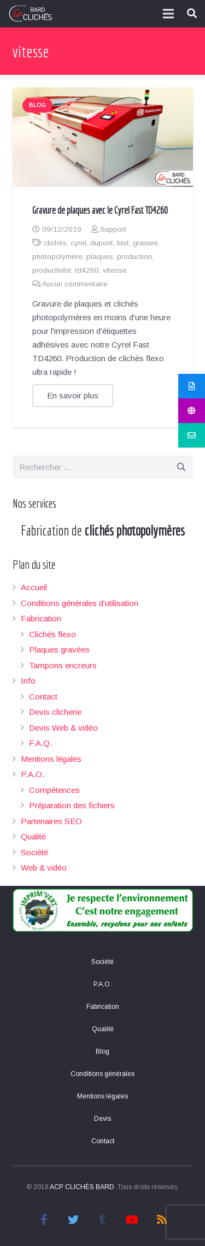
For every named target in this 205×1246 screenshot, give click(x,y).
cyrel (78, 243)
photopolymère (57, 256)
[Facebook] (43, 1219)
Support (113, 229)
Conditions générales (102, 1074)
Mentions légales (51, 758)
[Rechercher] (181, 467)
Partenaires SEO (51, 821)
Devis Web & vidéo (63, 727)
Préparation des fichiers (72, 805)
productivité (51, 270)
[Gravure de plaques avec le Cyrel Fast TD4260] (103, 137)
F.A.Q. (40, 743)
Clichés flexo (52, 634)
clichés (55, 243)
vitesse (115, 270)
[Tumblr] (102, 1219)
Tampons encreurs (63, 665)
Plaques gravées (59, 649)
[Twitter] (73, 1219)
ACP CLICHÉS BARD (82, 1187)
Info (28, 680)
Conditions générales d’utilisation (79, 603)
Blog (37, 105)
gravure (145, 243)
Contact (43, 696)
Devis (102, 1118)
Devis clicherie (55, 711)
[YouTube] (132, 1219)
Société (34, 852)
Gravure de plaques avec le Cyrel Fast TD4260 (100, 210)
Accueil (34, 587)
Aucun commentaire (75, 284)
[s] (103, 467)
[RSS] (161, 1219)
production (134, 256)
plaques (99, 256)
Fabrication (41, 618)
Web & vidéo (44, 867)
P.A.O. (32, 774)
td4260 (87, 270)
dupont (101, 243)
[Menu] (168, 13)
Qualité (33, 836)
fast (123, 243)
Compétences (54, 790)
